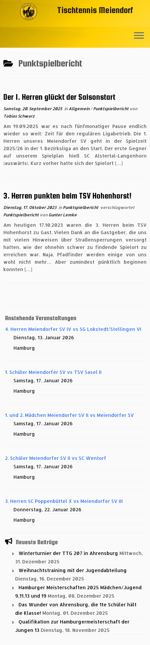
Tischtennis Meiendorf (95, 10)
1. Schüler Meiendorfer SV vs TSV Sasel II (53, 372)
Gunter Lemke (62, 214)
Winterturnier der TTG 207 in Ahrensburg (68, 553)
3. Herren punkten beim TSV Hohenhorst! (67, 195)
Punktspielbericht (111, 108)
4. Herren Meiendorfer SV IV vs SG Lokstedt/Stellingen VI (73, 329)
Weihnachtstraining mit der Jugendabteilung (72, 570)
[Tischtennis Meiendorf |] (28, 21)
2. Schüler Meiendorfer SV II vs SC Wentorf (55, 458)
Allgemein (79, 108)
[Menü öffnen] (139, 36)
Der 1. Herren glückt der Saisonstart (59, 96)
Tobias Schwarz (19, 116)
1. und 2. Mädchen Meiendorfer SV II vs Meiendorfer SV (69, 415)
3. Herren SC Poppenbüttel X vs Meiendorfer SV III (64, 501)
